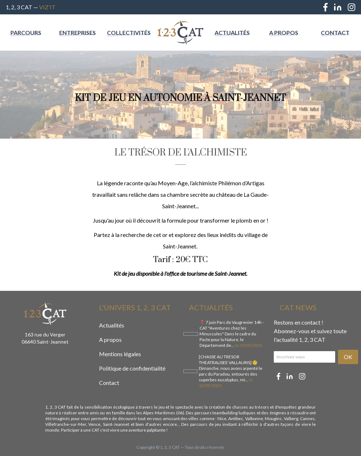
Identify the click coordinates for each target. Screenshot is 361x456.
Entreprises (77, 32)
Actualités (232, 32)
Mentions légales (120, 353)
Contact (335, 32)
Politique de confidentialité (132, 368)
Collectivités (129, 32)
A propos (283, 32)
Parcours (25, 32)
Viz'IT (47, 7)
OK (348, 356)
